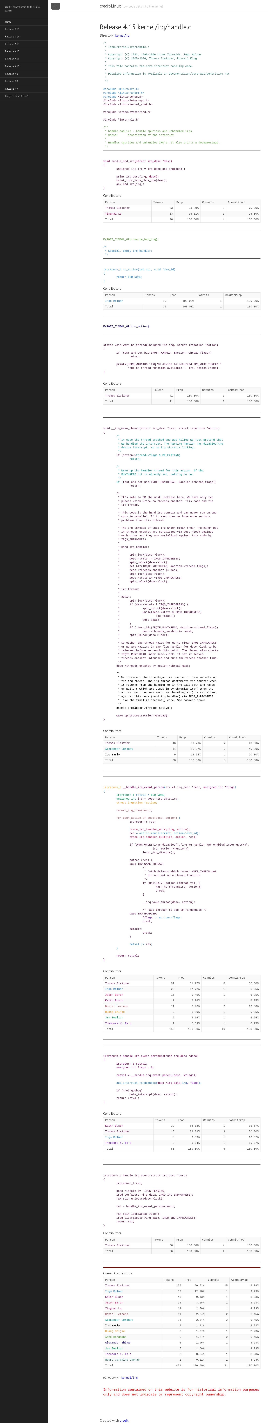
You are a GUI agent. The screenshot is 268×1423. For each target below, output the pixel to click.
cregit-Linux (110, 6)
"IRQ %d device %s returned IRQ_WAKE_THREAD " (185, 364)
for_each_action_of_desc (135, 818)
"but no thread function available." (156, 368)
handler (158, 833)
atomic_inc (124, 708)
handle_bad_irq (122, 161)
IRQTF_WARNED (160, 353)
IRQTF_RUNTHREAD (163, 482)
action (212, 345)
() (177, 845)
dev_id (169, 270)
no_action (130, 270)
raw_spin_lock (127, 1214)
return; (135, 357)
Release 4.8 (11, 81)
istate (131, 1191)
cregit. (124, 1420)
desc (167, 161)
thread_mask (180, 666)
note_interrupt (141, 1094)
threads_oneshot (138, 666)
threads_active (157, 708)
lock (157, 1199)
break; (161, 891)
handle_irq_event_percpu (142, 1056)
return (121, 277)
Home (8, 21)
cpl (148, 270)
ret (138, 1183)
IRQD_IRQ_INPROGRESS (174, 1195)
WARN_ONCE (143, 845)
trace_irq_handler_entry (148, 830)
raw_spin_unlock (128, 1199)
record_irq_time (128, 810)
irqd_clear (124, 1218)
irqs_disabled (165, 845)
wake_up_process (128, 716)
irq (140, 169)
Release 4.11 (12, 59)
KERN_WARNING (138, 364)
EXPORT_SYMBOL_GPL (117, 239)
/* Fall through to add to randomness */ (174, 910)
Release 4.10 (12, 66)
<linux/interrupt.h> (133, 101)
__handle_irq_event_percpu (143, 787)
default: (136, 929)
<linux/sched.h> (130, 97)
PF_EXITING (170, 455)
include (110, 89)
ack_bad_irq (125, 184)
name (213, 368)
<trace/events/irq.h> (134, 112)
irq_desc (154, 161)
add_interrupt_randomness (136, 1083)
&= (139, 1191)
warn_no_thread (134, 345)
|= (154, 666)
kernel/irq (122, 35)
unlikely (155, 883)
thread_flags (198, 353)
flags (153, 455)
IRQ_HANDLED (147, 914)
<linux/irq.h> (128, 89)
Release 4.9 (11, 73)
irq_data (164, 799)
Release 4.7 (11, 88)
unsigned (123, 169)
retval (141, 795)
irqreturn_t (112, 270)
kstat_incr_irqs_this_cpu (136, 180)
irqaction (196, 345)
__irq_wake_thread (125, 428)
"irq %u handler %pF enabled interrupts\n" (214, 845)
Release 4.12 (12, 51)
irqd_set (123, 1195)
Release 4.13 (12, 44)
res (151, 822)
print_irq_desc (127, 177)
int (133, 169)
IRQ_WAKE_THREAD (150, 864)
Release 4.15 (12, 29)
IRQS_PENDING (154, 1191)
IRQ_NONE (134, 277)
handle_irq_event (136, 1176)
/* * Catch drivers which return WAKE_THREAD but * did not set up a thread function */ (159, 873)
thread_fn (186, 883)
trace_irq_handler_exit (148, 837)
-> (187, 353)
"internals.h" (128, 120)
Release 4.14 (12, 36)
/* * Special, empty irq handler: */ (127, 251)
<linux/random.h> (131, 93)
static (108, 345)
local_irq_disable (156, 852)
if (118, 353)
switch (134, 860)
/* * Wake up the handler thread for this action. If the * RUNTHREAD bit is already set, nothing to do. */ (153, 472)
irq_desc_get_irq (161, 169)
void (106, 161)
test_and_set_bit (136, 353)
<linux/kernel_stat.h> (135, 105)
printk (121, 364)
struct (141, 161)
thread (141, 455)
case (133, 864)
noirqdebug (133, 1091)
